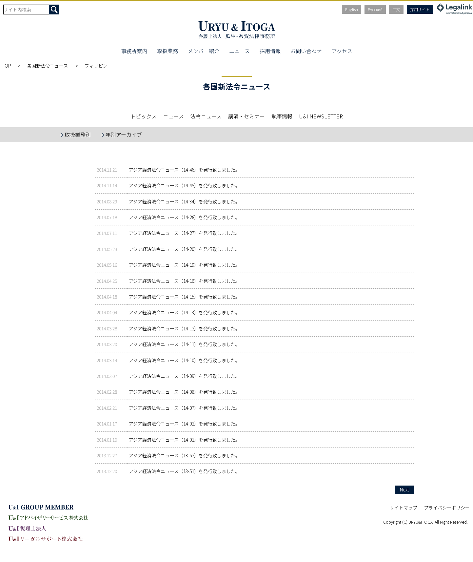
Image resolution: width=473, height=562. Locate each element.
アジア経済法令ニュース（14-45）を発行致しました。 (184, 185)
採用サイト (420, 9)
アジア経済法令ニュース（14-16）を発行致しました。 (184, 281)
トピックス (143, 116)
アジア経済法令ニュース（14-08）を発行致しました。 (184, 391)
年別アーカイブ (124, 134)
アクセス (342, 51)
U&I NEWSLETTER (321, 116)
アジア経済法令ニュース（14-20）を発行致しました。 (184, 249)
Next (404, 489)
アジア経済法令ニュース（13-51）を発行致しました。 (184, 471)
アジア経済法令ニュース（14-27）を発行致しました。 (184, 233)
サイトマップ (403, 507)
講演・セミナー (246, 116)
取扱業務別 (78, 134)
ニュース (239, 51)
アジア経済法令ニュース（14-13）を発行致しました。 (184, 312)
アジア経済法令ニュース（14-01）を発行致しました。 (184, 439)
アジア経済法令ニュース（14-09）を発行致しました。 (184, 376)
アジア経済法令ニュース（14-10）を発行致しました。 (184, 360)
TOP (6, 65)
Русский (375, 9)
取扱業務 (167, 51)
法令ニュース (206, 116)
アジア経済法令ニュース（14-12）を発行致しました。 (184, 328)
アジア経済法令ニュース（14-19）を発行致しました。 (184, 264)
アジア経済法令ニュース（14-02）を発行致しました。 (184, 423)
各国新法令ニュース (48, 65)
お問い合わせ (306, 51)
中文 (396, 9)
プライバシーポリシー (447, 507)
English (351, 9)
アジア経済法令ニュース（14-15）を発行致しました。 (184, 296)
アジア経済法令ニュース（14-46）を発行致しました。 (184, 169)
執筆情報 (281, 116)
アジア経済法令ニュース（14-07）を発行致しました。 (184, 408)
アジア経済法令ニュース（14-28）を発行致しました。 (184, 217)
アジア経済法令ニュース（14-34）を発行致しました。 (184, 201)
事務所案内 (134, 51)
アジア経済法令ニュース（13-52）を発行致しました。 (184, 455)
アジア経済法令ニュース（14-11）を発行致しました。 (184, 344)
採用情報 (270, 51)
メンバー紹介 (203, 51)
